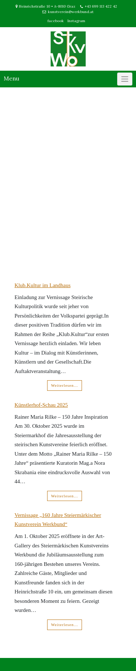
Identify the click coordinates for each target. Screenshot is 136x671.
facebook (56, 20)
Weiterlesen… (64, 385)
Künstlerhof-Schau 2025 (41, 405)
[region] (68, 177)
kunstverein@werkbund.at (71, 11)
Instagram (76, 20)
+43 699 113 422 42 (101, 6)
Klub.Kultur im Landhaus (43, 285)
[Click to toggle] (124, 79)
